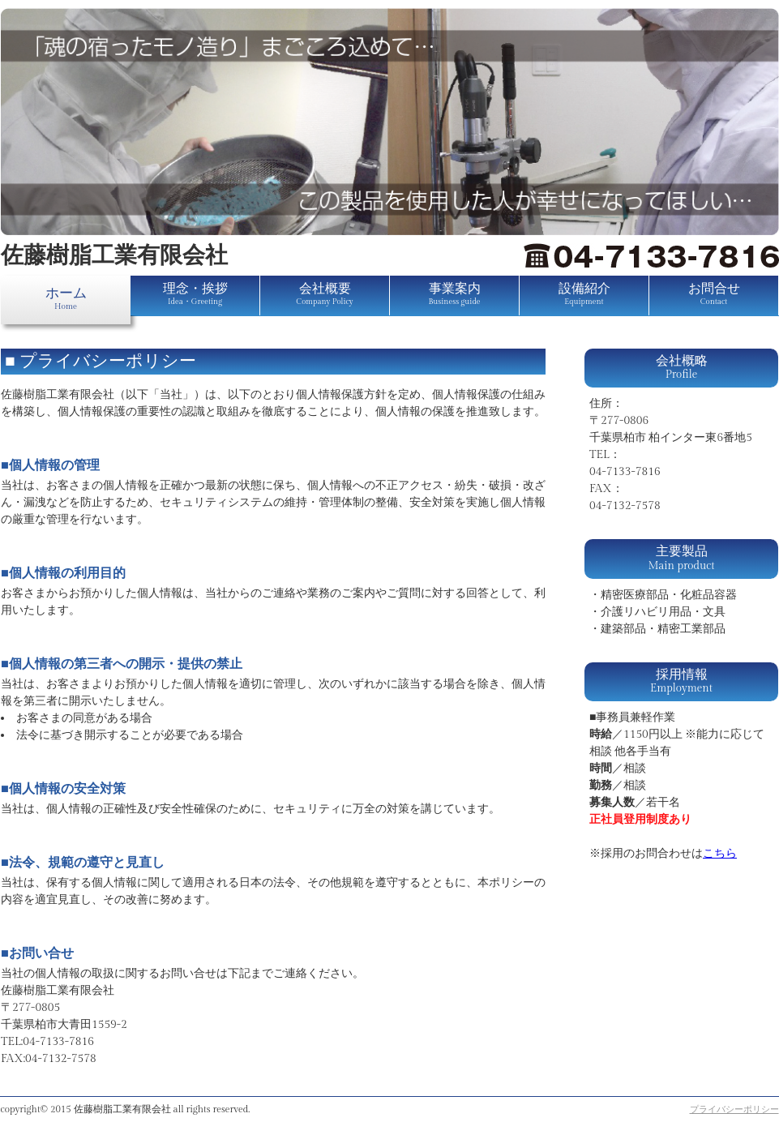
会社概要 (324, 293)
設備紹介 (584, 293)
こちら (720, 853)
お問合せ (714, 293)
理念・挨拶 (195, 293)
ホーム (66, 298)
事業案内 (454, 293)
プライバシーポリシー (734, 1109)
